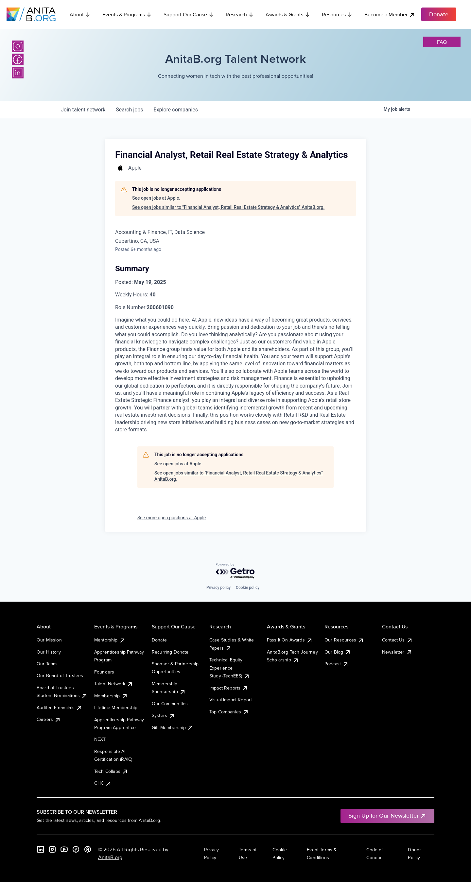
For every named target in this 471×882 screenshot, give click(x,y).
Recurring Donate (170, 652)
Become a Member (389, 14)
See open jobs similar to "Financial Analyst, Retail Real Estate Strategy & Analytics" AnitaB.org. (228, 207)
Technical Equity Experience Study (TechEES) (229, 668)
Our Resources (344, 640)
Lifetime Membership (115, 707)
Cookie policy (247, 587)
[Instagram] (17, 46)
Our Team (47, 663)
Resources (337, 14)
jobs (129, 110)
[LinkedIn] (17, 72)
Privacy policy (218, 587)
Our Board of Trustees (60, 675)
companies (176, 110)
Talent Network (113, 683)
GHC (103, 783)
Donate (159, 640)
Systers (163, 715)
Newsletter (397, 652)
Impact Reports (228, 688)
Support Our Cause (189, 14)
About (80, 14)
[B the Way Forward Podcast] (88, 849)
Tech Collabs (111, 771)
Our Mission (49, 640)
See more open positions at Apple (171, 517)
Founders (104, 672)
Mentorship (110, 640)
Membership (111, 695)
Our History (49, 652)
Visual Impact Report (230, 699)
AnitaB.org (110, 857)
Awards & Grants (288, 14)
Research (240, 14)
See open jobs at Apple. (156, 198)
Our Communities (170, 703)
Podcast (336, 663)
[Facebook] (17, 59)
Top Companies (229, 711)
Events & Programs (127, 14)
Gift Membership (173, 727)
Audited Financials (59, 707)
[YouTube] (64, 849)
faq (442, 41)
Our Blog (337, 652)
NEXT (100, 739)
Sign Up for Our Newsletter (387, 815)
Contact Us (397, 640)
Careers (49, 719)
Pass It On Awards (290, 640)
